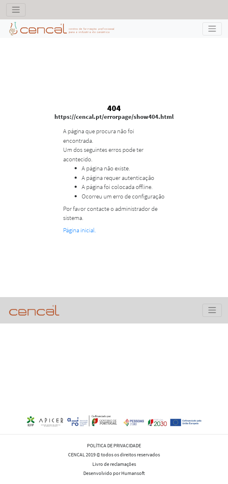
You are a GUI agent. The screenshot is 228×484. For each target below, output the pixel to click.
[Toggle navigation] (16, 10)
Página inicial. (79, 230)
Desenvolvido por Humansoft (114, 473)
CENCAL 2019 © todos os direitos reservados (114, 454)
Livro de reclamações (114, 464)
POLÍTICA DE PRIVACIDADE (114, 445)
